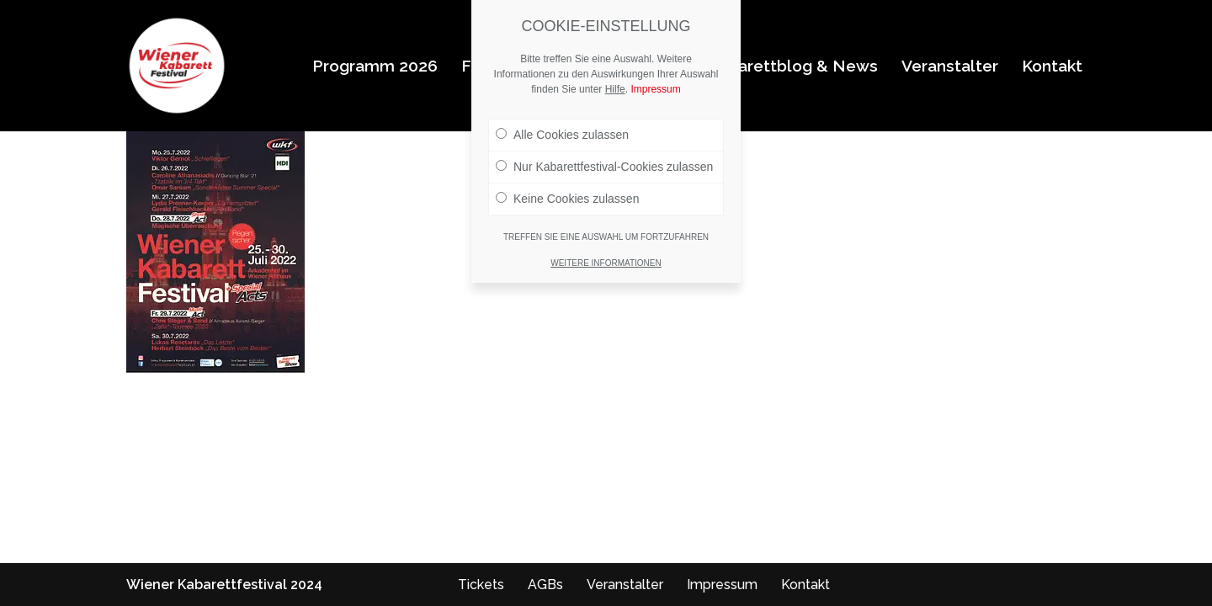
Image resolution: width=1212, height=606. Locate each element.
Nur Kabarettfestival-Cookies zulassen (604, 166)
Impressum (722, 585)
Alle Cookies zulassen (562, 134)
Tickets (481, 585)
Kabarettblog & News (793, 65)
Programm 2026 (375, 65)
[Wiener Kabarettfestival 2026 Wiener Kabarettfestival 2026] (176, 65)
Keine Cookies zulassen (567, 198)
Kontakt (1052, 65)
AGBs (545, 585)
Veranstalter (949, 65)
